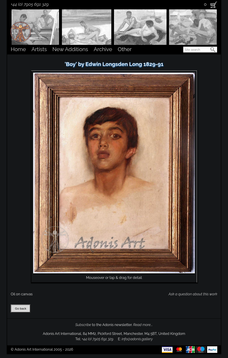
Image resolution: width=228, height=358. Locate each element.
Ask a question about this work (192, 294)
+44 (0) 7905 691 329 (30, 4)
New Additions (70, 49)
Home (18, 49)
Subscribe (83, 325)
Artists (39, 49)
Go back (20, 308)
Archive (103, 49)
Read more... (143, 325)
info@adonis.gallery (137, 339)
